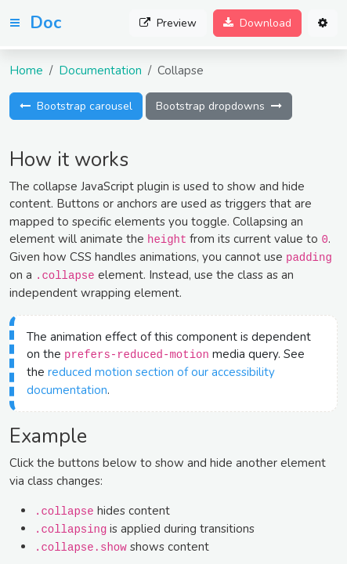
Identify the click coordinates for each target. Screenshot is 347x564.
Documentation (100, 70)
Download (257, 23)
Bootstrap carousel (76, 106)
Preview (168, 23)
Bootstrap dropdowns (219, 106)
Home (26, 70)
